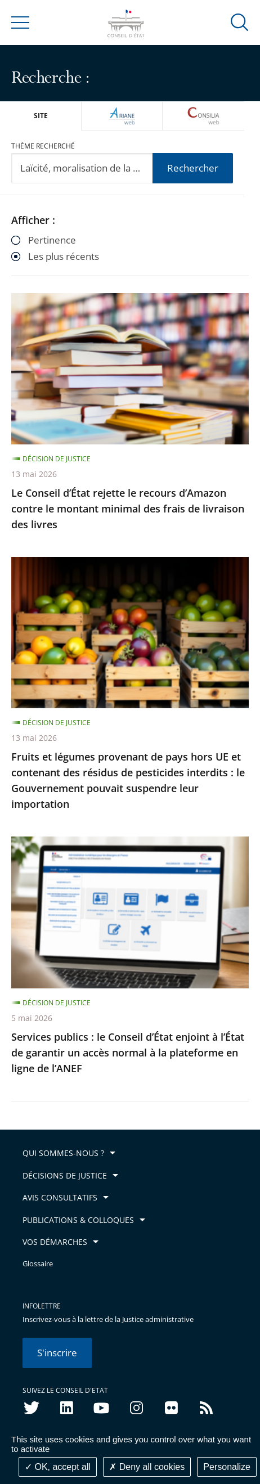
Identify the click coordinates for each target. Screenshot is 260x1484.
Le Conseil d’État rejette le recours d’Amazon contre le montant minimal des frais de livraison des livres (127, 508)
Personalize (226, 1467)
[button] (240, 21)
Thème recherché (43, 146)
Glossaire (38, 1264)
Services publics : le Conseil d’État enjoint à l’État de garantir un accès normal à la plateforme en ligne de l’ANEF (127, 1052)
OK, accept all (58, 1467)
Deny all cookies (147, 1467)
